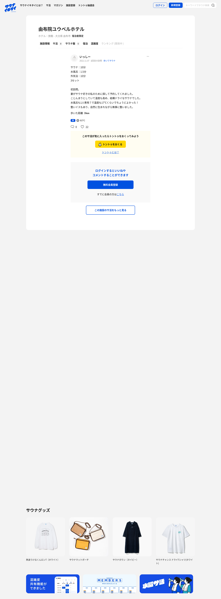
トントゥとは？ (110, 152)
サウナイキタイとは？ (31, 5)
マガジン (58, 5)
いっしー (85, 57)
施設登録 (70, 5)
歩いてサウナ (109, 60)
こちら (120, 194)
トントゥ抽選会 (86, 5)
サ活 (48, 5)
